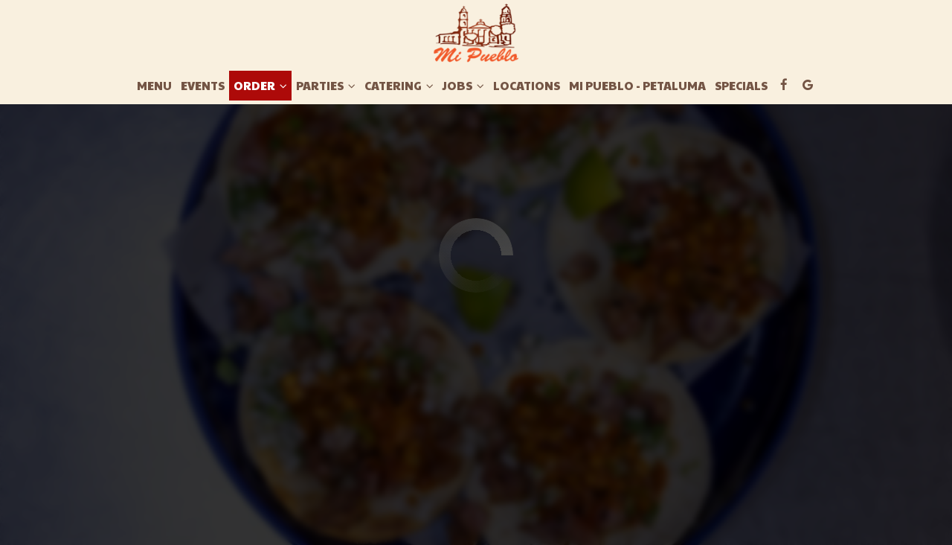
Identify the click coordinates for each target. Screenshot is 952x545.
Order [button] (260, 85)
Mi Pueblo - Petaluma (637, 85)
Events (203, 85)
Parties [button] (326, 85)
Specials (741, 85)
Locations (526, 85)
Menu (154, 85)
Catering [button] (399, 85)
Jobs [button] (463, 85)
